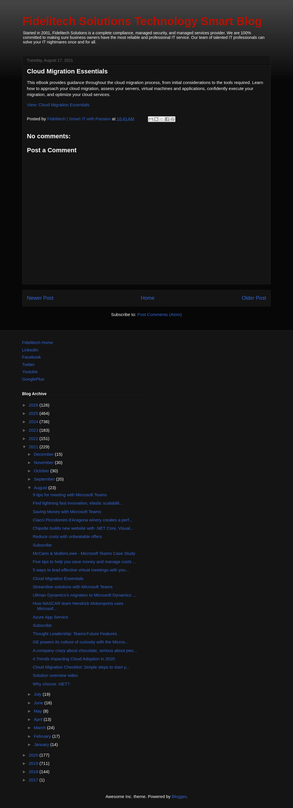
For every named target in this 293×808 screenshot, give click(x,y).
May (38, 711)
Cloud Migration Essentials (58, 578)
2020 (34, 755)
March (40, 727)
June (39, 702)
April (38, 719)
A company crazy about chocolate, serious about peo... (85, 650)
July (38, 694)
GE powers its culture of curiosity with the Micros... (81, 641)
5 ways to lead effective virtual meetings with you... (81, 569)
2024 (34, 421)
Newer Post (40, 298)
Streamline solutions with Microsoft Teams (73, 586)
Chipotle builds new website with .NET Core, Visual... (83, 528)
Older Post (254, 298)
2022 (34, 438)
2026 (34, 405)
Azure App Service (50, 617)
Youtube (30, 371)
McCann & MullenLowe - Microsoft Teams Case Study (84, 553)
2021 (34, 446)
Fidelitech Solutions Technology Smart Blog (142, 21)
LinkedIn (30, 349)
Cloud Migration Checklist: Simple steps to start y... (81, 667)
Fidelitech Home (37, 342)
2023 (34, 430)
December (44, 454)
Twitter (28, 364)
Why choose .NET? (51, 683)
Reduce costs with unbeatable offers (67, 536)
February (43, 736)
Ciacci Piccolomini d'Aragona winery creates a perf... (83, 519)
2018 (34, 771)
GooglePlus (33, 379)
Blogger (179, 796)
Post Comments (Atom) (159, 314)
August (41, 487)
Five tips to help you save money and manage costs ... (84, 561)
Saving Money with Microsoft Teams (67, 511)
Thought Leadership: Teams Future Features (75, 633)
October (42, 470)
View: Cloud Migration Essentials (58, 104)
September (45, 479)
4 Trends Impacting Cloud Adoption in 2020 (74, 658)
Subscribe (42, 545)
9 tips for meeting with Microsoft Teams (70, 494)
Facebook (31, 357)
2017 (34, 779)
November (44, 462)
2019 (34, 763)
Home (148, 298)
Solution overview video (55, 675)
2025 (34, 413)
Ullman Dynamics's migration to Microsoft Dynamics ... (84, 595)
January (42, 744)
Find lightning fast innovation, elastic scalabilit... (78, 503)
